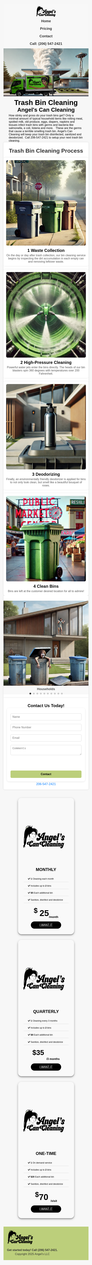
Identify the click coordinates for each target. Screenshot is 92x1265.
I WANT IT (46, 926)
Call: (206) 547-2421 (46, 44)
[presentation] (37, 765)
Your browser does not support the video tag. (46, 72)
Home (46, 21)
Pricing (46, 28)
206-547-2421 (46, 785)
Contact (45, 36)
